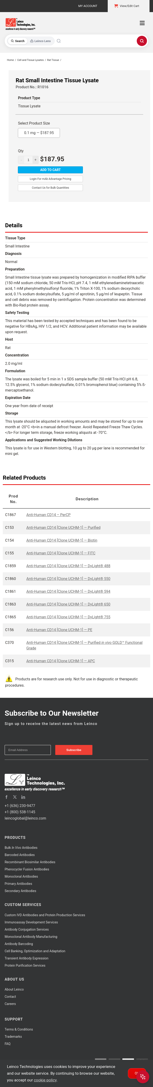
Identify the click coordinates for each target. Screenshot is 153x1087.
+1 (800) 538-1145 (20, 812)
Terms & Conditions (19, 1029)
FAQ (7, 1044)
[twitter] (15, 797)
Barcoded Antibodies (20, 855)
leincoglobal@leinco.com (25, 818)
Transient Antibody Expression (27, 958)
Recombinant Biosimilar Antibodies (30, 862)
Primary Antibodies (18, 884)
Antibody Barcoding (19, 944)
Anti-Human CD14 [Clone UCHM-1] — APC (60, 661)
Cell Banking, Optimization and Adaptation (35, 951)
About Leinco (14, 989)
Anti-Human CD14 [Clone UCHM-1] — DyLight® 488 (68, 566)
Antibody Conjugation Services (27, 929)
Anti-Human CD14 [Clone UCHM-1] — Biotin (61, 540)
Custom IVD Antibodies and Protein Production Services (45, 915)
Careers (10, 1004)
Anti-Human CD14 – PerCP (48, 515)
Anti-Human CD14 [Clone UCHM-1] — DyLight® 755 (68, 617)
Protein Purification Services (25, 965)
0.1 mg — (39, 131)
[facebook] (6, 797)
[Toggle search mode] (31, 41)
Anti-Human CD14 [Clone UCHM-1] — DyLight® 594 (68, 591)
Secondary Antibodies (20, 891)
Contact (10, 996)
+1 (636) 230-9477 (20, 806)
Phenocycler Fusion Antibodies (27, 869)
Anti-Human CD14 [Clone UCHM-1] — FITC (60, 553)
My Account (87, 6)
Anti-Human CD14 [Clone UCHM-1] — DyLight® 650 (68, 604)
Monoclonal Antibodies (21, 876)
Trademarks (13, 1036)
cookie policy (45, 1080)
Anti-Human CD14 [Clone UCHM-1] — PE (59, 630)
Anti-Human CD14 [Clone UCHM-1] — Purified (63, 527)
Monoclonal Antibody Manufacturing (31, 937)
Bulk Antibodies (21, 848)
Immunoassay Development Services (31, 922)
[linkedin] (23, 797)
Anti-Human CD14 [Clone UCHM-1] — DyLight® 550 (68, 578)
